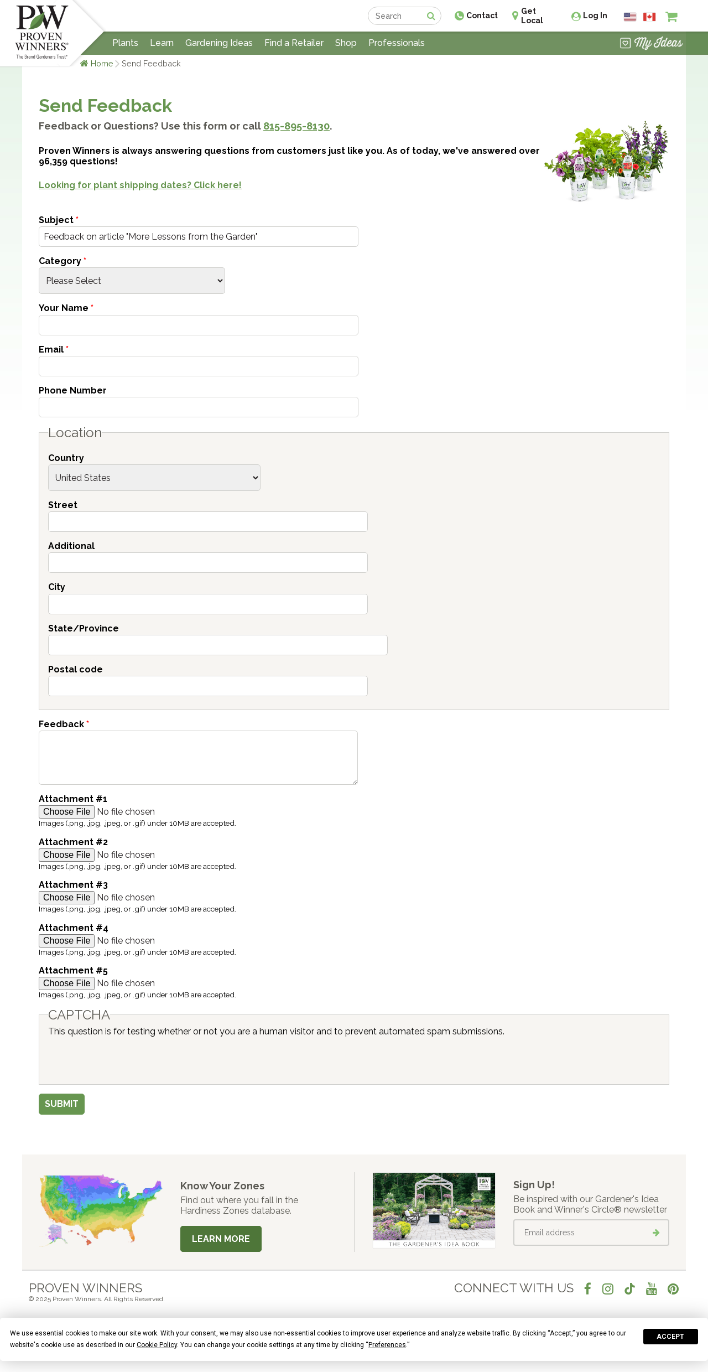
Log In (595, 15)
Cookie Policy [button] (157, 1345)
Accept (670, 1336)
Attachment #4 (73, 928)
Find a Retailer (294, 43)
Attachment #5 (73, 970)
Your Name (66, 308)
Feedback (64, 724)
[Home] (42, 33)
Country (66, 458)
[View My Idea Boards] (651, 44)
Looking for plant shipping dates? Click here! (140, 185)
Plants (125, 43)
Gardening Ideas (219, 43)
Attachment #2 (73, 842)
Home (102, 63)
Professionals (396, 43)
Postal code (75, 669)
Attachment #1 (73, 799)
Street (62, 505)
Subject (59, 220)
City (56, 587)
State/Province (83, 628)
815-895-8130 (296, 126)
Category (62, 261)
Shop (346, 43)
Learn (162, 43)
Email (54, 349)
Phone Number (73, 390)
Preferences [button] (387, 1345)
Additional (71, 546)
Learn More (221, 1239)
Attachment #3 (73, 884)
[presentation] (132, 1058)
